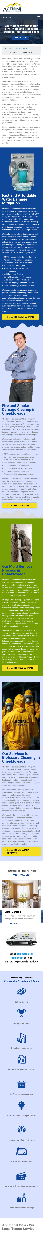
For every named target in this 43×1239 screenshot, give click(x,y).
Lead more (13, 924)
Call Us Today (20, 38)
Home (8, 48)
